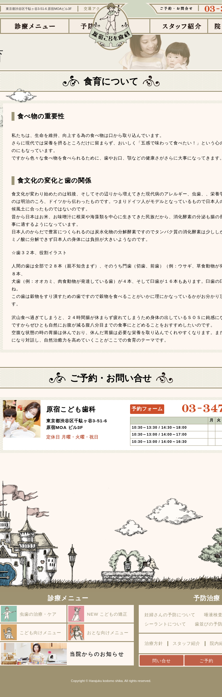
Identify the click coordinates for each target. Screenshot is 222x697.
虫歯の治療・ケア (29, 614)
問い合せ (161, 660)
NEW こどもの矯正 (97, 614)
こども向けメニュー (31, 632)
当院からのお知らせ (62, 654)
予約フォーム (147, 409)
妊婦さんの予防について (170, 614)
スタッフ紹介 (186, 643)
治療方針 (154, 643)
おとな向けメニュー (98, 632)
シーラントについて (165, 624)
